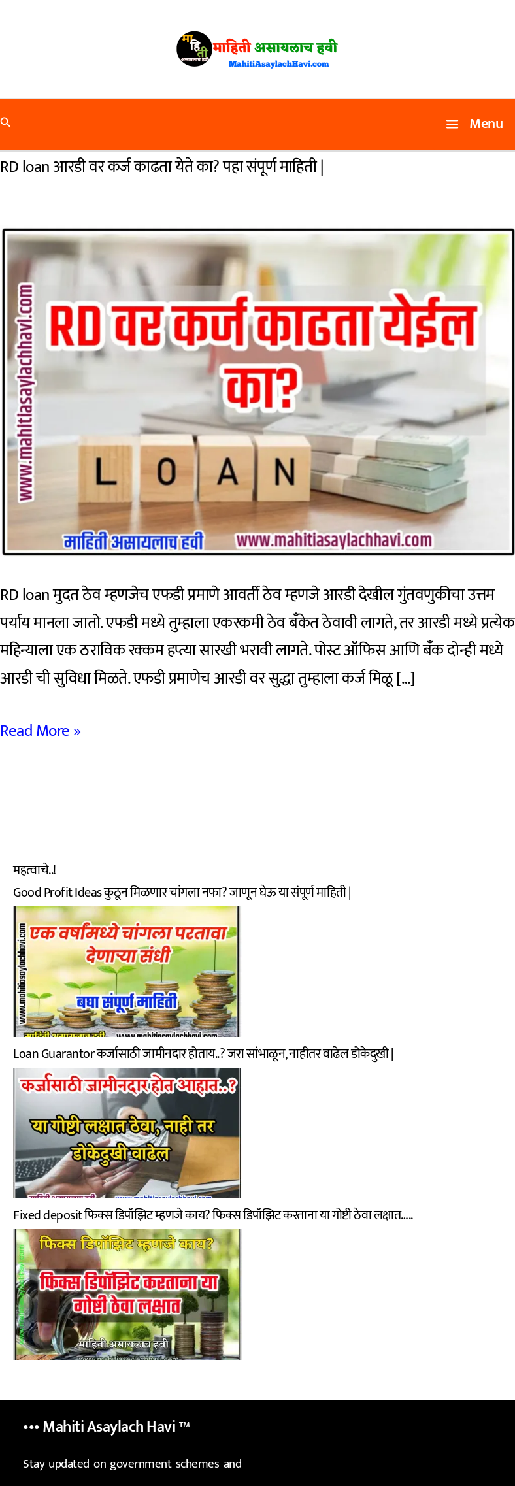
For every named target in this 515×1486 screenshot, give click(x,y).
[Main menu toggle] (474, 124)
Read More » (40, 732)
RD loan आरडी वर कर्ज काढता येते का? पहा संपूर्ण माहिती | (161, 167)
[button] (6, 124)
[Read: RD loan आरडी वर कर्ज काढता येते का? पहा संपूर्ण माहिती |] (257, 390)
